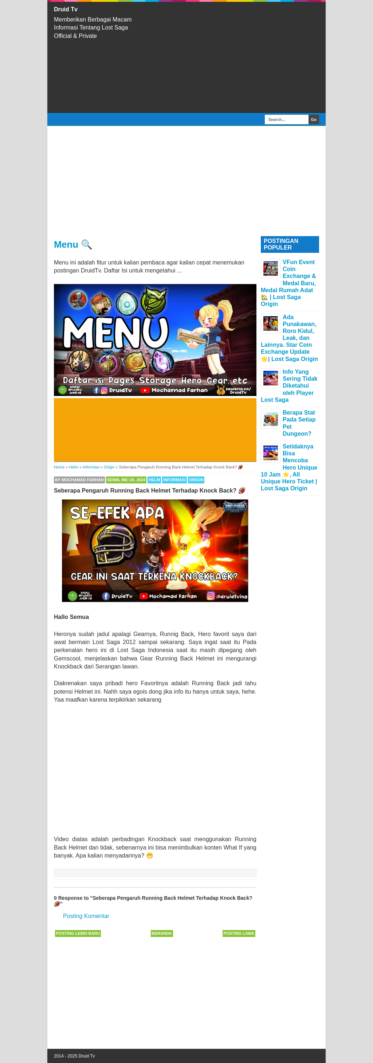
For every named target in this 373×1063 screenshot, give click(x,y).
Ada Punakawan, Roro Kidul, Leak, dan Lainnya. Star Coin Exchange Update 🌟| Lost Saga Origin (289, 338)
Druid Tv (66, 9)
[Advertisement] (234, 57)
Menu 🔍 (73, 244)
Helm (154, 480)
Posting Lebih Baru (78, 933)
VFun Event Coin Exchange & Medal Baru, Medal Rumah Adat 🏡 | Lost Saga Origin (288, 283)
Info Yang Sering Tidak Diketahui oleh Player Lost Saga (289, 386)
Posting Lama (239, 933)
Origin (196, 480)
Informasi (174, 480)
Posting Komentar (86, 916)
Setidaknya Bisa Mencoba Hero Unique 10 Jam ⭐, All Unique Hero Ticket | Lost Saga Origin (289, 467)
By (79, 480)
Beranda (162, 933)
